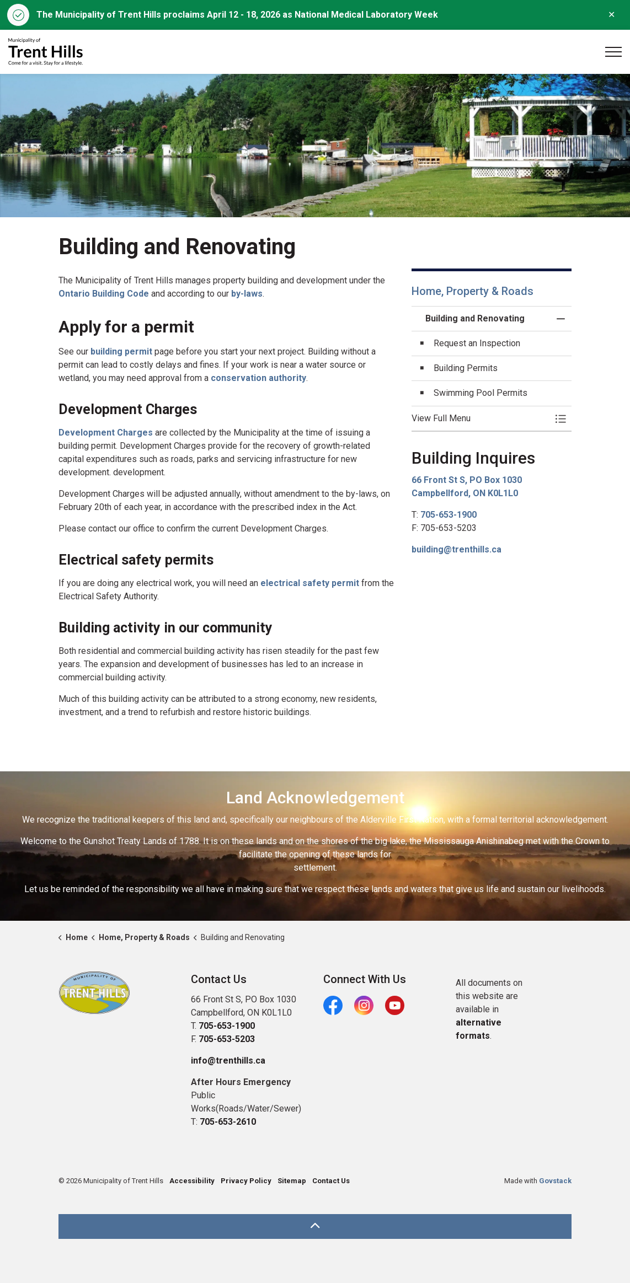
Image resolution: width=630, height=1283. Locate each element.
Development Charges (105, 432)
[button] (480, 418)
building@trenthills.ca (456, 549)
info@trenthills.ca (228, 1060)
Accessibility (192, 1181)
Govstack (555, 1181)
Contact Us (331, 1181)
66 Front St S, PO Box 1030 (467, 480)
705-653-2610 (228, 1121)
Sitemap (291, 1181)
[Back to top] (315, 1226)
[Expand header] (613, 52)
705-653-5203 (227, 1039)
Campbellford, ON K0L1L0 (465, 493)
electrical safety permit (309, 583)
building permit (121, 351)
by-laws (247, 293)
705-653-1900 (448, 514)
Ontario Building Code (103, 293)
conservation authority (258, 378)
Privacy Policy (246, 1181)
